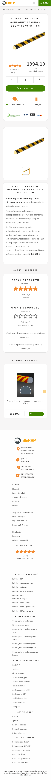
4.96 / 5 (25, 556)
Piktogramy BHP (18, 673)
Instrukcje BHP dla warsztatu (22, 611)
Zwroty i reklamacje (19, 497)
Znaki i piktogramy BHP (25, 660)
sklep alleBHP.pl (25, 775)
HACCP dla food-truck (20, 762)
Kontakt (15, 505)
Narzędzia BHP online (20, 525)
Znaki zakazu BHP (19, 694)
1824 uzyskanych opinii (25, 558)
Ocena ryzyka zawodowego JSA (24, 648)
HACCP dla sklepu (18, 754)
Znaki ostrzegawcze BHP (21, 690)
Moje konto (16, 532)
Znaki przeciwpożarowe (21, 681)
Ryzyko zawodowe (25, 616)
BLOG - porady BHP (19, 517)
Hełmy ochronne (18, 733)
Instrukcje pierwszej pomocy (22, 591)
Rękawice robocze (19, 725)
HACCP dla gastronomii (21, 758)
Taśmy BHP (16, 706)
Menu (33, 3)
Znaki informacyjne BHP (21, 698)
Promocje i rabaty (19, 493)
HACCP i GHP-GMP (25, 737)
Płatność (15, 489)
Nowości (15, 501)
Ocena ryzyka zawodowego (22, 621)
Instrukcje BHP (17, 579)
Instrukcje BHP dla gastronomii (23, 607)
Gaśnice (15, 716)
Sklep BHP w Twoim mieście (22, 512)
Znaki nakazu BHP (19, 702)
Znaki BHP (16, 665)
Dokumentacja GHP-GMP (21, 746)
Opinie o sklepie (25, 546)
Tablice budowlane (19, 686)
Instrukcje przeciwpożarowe (22, 583)
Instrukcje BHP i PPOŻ (25, 574)
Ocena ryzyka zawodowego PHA (24, 644)
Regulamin (16, 536)
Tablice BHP (16, 669)
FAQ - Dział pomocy (19, 521)
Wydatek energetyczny (20, 625)
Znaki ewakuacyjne (19, 677)
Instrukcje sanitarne (19, 587)
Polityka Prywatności (20, 540)
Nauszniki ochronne (19, 729)
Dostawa (15, 485)
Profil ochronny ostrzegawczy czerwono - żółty (25, 402)
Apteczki (15, 721)
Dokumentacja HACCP (20, 742)
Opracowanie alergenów (21, 750)
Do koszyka (25, 88)
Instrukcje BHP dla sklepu (21, 602)
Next (43, 391)
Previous (7, 391)
